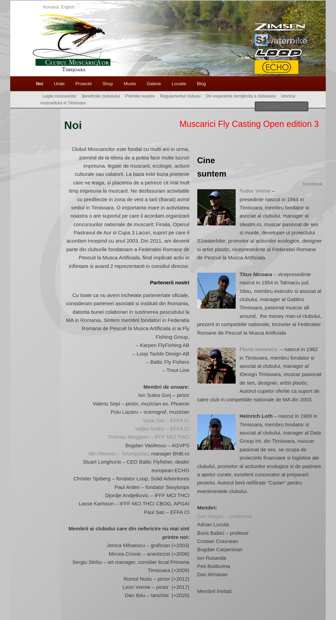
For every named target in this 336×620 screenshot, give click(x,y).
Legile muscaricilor (59, 96)
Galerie (154, 83)
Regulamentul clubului (180, 96)
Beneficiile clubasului (101, 96)
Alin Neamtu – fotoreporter (118, 453)
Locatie (179, 83)
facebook (312, 183)
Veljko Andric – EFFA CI (162, 428)
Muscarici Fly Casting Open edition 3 (249, 124)
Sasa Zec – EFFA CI (166, 420)
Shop (107, 83)
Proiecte (83, 83)
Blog (201, 83)
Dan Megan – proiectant (224, 516)
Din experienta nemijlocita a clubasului (241, 96)
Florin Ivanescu (258, 349)
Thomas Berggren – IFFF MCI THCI (148, 437)
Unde (59, 83)
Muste (130, 83)
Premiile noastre (140, 96)
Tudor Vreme (255, 191)
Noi (39, 83)
